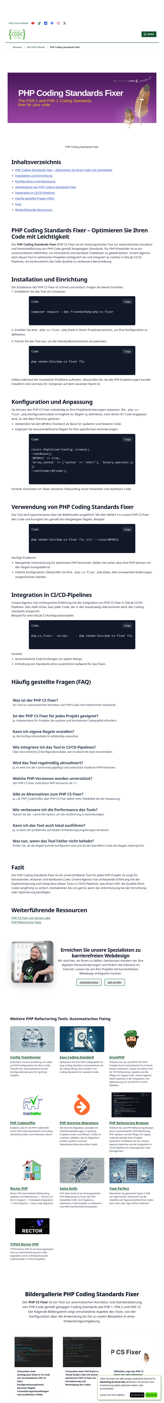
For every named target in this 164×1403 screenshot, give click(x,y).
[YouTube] (33, 23)
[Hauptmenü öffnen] (148, 34)
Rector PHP (19, 1188)
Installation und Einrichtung (33, 176)
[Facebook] (52, 23)
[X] (64, 23)
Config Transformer (25, 1057)
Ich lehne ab (137, 1394)
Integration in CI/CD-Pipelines (35, 193)
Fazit (18, 204)
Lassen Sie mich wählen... (113, 1394)
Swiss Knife (68, 1188)
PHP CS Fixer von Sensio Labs (30, 918)
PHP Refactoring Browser (129, 1123)
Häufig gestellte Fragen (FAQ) (34, 198)
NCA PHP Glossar (36, 47)
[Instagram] (58, 23)
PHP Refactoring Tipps (26, 922)
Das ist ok (151, 1394)
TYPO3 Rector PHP (24, 1244)
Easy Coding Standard (77, 1057)
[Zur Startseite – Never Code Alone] (17, 34)
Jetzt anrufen (114, 982)
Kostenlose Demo (89, 982)
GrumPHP (117, 1057)
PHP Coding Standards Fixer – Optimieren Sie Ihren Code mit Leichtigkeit (63, 170)
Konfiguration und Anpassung (35, 181)
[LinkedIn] (45, 23)
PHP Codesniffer (23, 1123)
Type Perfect (119, 1188)
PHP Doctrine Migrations (79, 1123)
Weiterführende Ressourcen (34, 210)
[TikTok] (39, 23)
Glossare (17, 47)
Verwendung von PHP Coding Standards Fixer (45, 187)
